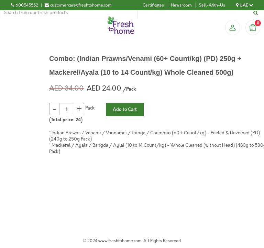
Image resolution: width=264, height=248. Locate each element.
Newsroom (181, 5)
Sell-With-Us (212, 5)
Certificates (153, 5)
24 (78, 120)
